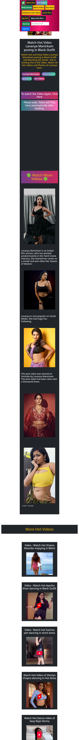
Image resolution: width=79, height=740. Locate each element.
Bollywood (26, 78)
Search (26, 29)
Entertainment (49, 74)
